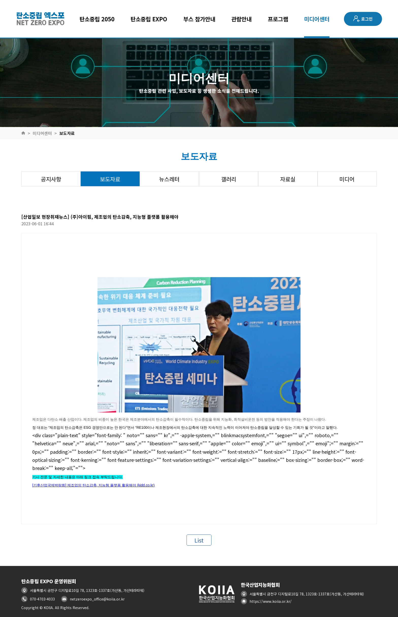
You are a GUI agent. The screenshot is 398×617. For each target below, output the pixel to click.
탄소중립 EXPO (148, 19)
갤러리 (228, 179)
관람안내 (241, 19)
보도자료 (67, 133)
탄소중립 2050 (96, 19)
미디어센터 (316, 19)
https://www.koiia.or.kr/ (271, 601)
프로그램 (278, 19)
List (199, 540)
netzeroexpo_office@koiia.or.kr (97, 599)
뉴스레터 (169, 179)
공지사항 (51, 179)
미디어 (347, 179)
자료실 (287, 179)
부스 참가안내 (199, 19)
